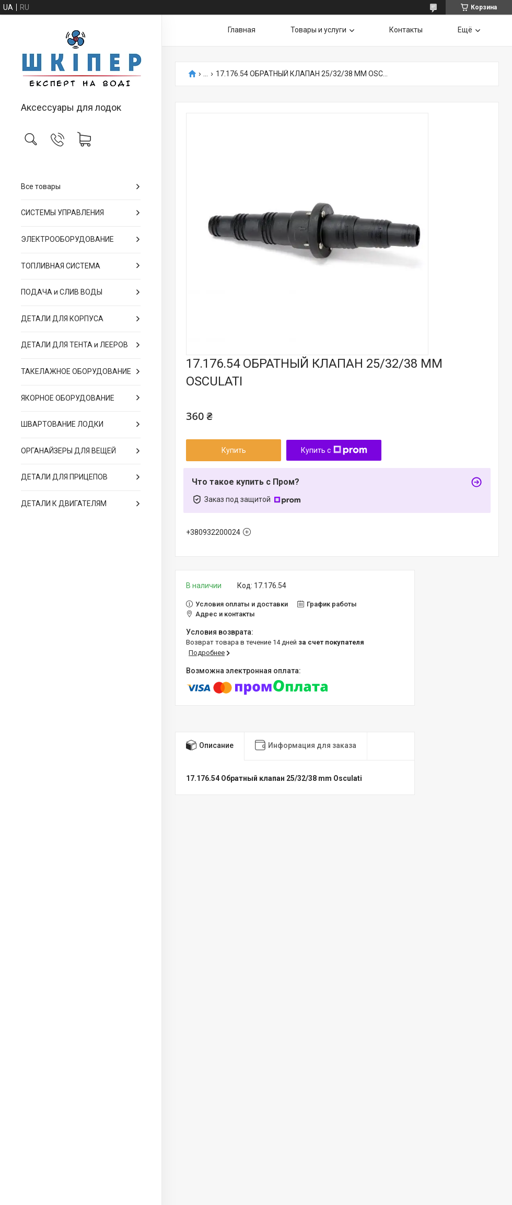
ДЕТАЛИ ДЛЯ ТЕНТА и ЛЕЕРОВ (74, 345)
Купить (234, 450)
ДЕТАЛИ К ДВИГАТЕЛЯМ (64, 503)
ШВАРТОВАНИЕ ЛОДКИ (62, 424)
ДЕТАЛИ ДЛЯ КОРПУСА (62, 318)
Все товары (41, 186)
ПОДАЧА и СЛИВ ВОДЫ (61, 292)
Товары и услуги (318, 30)
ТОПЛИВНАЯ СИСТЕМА (60, 266)
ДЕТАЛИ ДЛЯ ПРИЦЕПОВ (64, 477)
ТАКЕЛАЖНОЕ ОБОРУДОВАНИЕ (76, 371)
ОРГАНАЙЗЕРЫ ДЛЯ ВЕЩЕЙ (68, 451)
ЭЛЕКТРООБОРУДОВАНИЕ (67, 239)
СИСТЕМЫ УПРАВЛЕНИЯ (62, 212)
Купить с (334, 450)
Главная (241, 30)
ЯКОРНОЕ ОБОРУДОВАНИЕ (67, 398)
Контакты (406, 30)
